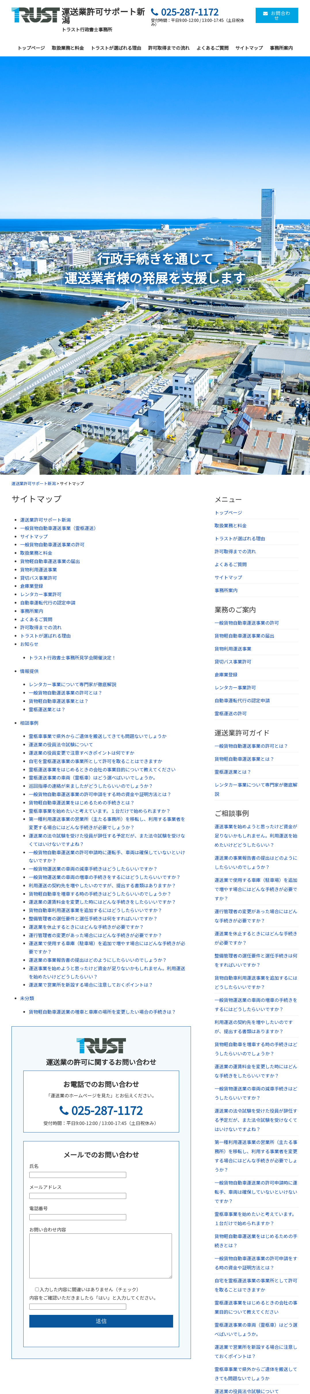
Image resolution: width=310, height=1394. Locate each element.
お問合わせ (276, 15)
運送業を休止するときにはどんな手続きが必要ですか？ (86, 926)
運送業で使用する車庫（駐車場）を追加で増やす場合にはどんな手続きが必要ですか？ (256, 889)
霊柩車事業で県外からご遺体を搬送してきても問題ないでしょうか (98, 736)
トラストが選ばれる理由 (116, 47)
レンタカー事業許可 (41, 594)
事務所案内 (281, 47)
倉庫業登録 (31, 585)
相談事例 (29, 722)
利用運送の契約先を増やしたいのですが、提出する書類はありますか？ (102, 885)
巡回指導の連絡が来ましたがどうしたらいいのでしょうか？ (91, 785)
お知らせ (29, 643)
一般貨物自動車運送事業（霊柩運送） (59, 528)
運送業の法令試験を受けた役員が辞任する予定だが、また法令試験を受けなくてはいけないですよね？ (256, 1119)
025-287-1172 (101, 1110)
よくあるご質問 (212, 47)
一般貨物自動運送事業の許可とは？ (65, 692)
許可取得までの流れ (169, 47)
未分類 (27, 998)
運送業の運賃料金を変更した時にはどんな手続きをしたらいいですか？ (102, 901)
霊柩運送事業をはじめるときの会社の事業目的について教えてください (102, 769)
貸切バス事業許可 (38, 577)
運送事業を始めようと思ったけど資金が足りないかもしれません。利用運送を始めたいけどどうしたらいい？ (256, 835)
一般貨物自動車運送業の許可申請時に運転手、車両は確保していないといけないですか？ (256, 1191)
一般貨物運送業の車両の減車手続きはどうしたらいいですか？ (93, 868)
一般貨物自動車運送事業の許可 (52, 544)
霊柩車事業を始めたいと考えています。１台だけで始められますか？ (100, 810)
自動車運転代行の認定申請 (47, 602)
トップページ (31, 47)
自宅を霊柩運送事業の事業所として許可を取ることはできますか (95, 761)
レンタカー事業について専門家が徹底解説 (72, 684)
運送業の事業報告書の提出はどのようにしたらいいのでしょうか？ (98, 959)
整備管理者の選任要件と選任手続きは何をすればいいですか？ (93, 918)
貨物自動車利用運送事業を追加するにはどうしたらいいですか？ (95, 910)
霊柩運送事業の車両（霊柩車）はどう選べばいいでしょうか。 (93, 777)
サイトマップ (249, 47)
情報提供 (29, 671)
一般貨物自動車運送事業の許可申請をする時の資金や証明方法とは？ (100, 794)
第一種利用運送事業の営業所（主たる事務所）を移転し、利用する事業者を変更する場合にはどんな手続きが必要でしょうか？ (256, 1156)
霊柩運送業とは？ (47, 709)
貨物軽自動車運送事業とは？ (59, 700)
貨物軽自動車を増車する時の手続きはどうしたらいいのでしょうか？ (100, 893)
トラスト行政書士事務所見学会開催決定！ (72, 657)
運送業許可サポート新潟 (45, 519)
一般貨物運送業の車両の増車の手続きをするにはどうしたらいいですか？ (105, 877)
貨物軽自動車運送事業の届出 (50, 561)
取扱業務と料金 (68, 47)
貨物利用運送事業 (38, 569)
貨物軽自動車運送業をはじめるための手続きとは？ (82, 802)
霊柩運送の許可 (231, 713)
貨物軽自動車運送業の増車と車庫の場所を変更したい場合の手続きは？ (102, 1011)
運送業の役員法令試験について (61, 744)
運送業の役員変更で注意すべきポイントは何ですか (81, 752)
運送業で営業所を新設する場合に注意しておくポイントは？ (91, 984)
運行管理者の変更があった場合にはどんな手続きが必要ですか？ (95, 935)
